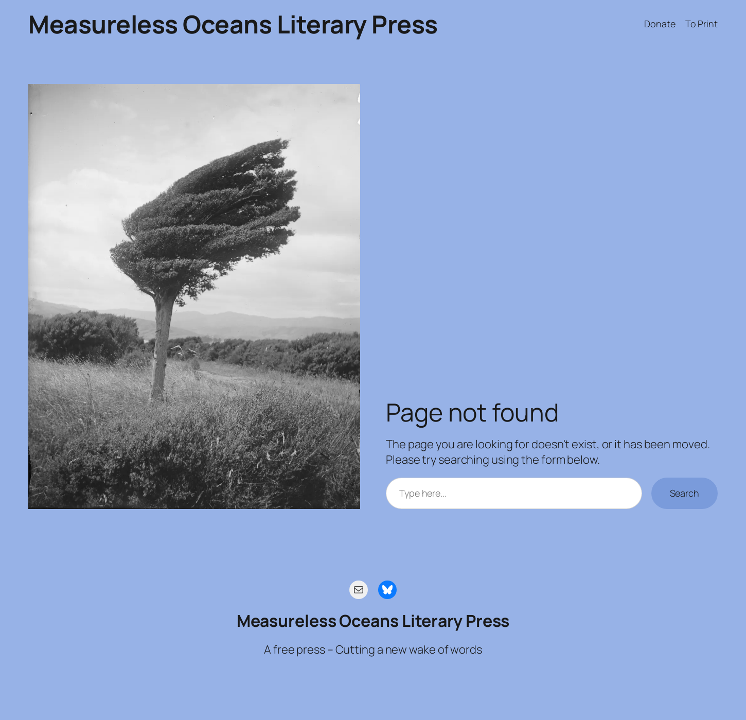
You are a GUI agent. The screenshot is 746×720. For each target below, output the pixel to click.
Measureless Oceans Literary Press (233, 24)
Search (684, 493)
